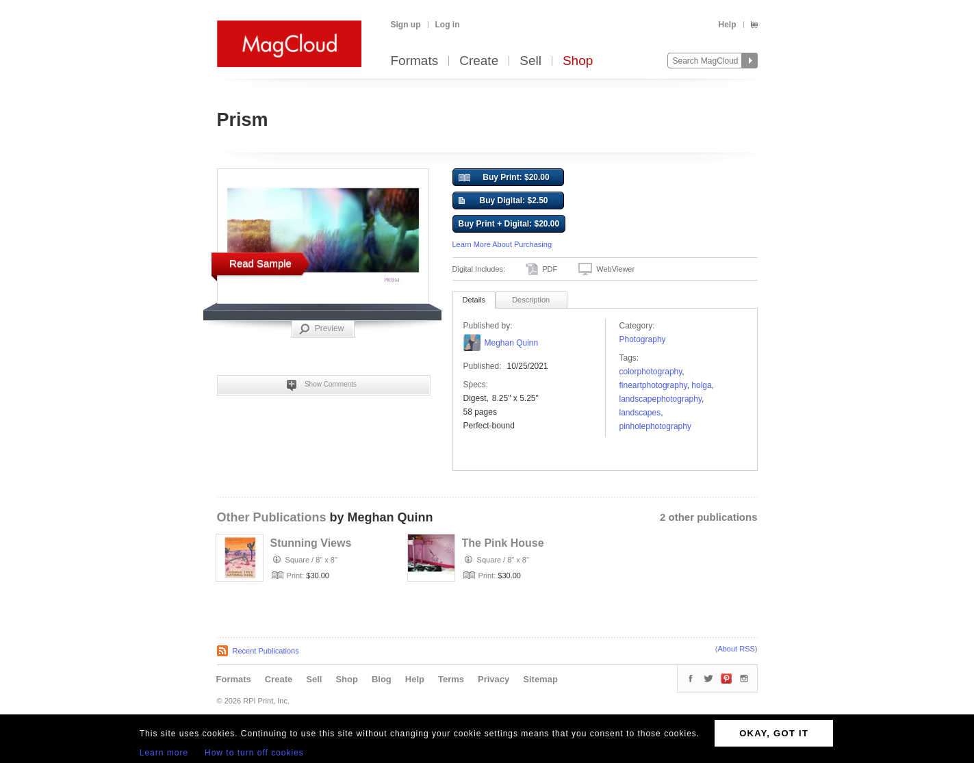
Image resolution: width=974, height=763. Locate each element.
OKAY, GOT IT (773, 733)
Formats (415, 61)
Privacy (493, 679)
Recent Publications (266, 651)
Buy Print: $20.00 (504, 177)
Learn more (164, 753)
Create (478, 61)
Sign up (406, 24)
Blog (382, 679)
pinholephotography (655, 426)
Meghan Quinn (512, 343)
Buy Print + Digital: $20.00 (509, 224)
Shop (578, 61)
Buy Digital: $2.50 (503, 201)
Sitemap (540, 679)
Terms (451, 679)
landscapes (640, 412)
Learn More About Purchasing (502, 244)
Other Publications (271, 517)
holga (701, 385)
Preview (321, 329)
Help (727, 24)
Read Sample (260, 263)
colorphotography (650, 371)
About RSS (735, 649)
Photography (642, 339)
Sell (530, 61)
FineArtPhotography (653, 385)
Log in (447, 24)
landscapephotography (660, 399)
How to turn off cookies (254, 753)
